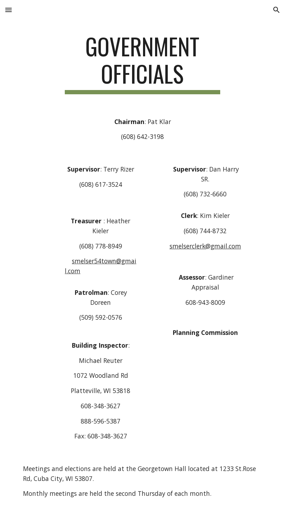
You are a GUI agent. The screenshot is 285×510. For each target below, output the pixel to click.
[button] (8, 9)
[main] (142, 63)
